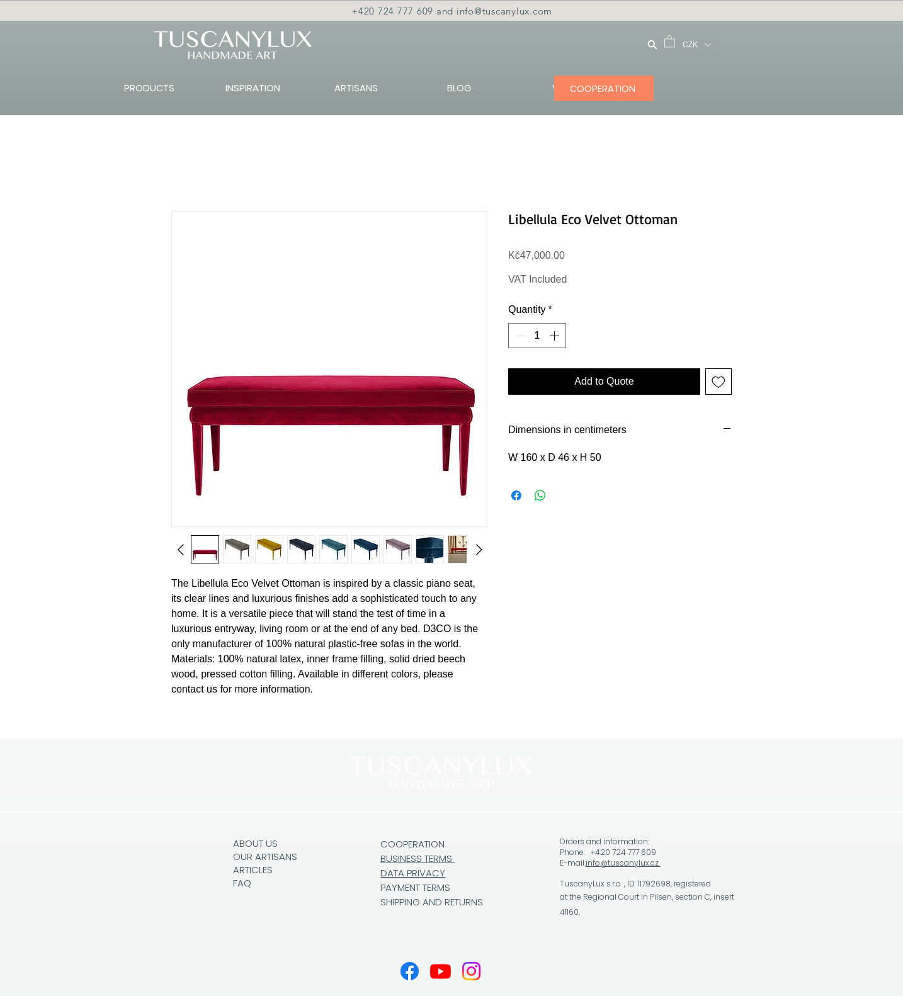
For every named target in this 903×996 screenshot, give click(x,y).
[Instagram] (471, 971)
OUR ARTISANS (265, 856)
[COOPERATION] (604, 88)
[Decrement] (519, 336)
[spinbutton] (537, 336)
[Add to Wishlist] (718, 381)
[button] (669, 41)
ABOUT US (255, 843)
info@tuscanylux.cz (623, 862)
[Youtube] (440, 971)
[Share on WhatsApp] (540, 495)
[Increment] (555, 336)
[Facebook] (409, 971)
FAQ (242, 883)
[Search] (652, 44)
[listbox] (696, 45)
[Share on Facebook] (516, 495)
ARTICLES (253, 869)
